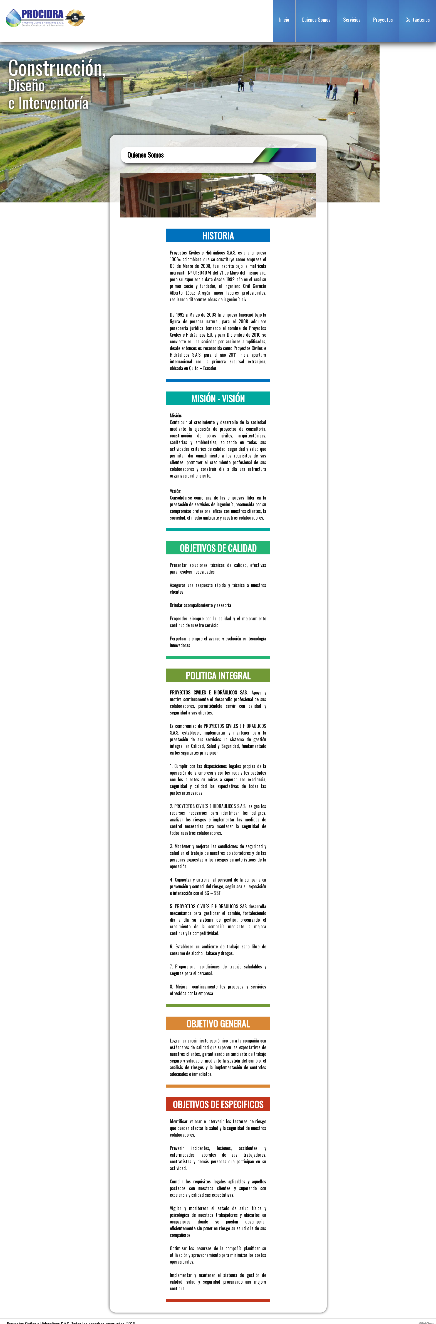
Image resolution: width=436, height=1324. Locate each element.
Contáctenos (417, 19)
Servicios (352, 19)
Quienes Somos (316, 19)
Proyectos (383, 19)
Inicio (284, 19)
